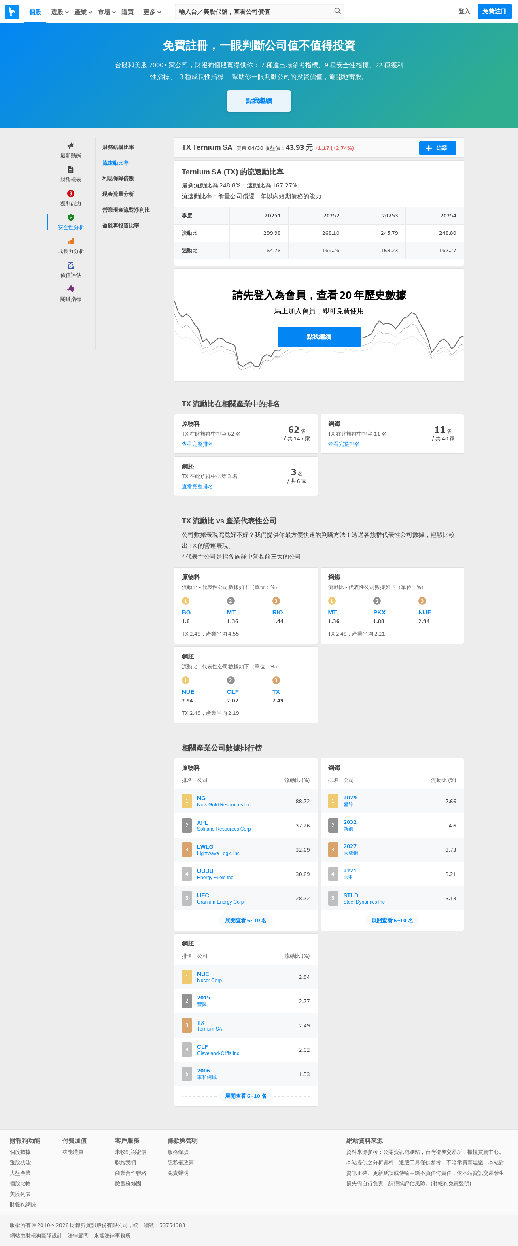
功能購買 (72, 1152)
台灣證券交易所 (443, 1152)
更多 (152, 12)
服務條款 (178, 1152)
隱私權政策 (181, 1162)
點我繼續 (259, 100)
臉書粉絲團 (128, 1183)
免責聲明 (178, 1173)
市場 (107, 12)
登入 (464, 11)
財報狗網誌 (23, 1204)
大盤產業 (20, 1173)
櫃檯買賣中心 (483, 1152)
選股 (60, 12)
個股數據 (20, 1152)
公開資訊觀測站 (401, 1152)
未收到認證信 (130, 1152)
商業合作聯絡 (130, 1173)
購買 (127, 12)
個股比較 (20, 1183)
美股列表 (20, 1194)
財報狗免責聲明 (451, 1183)
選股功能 (20, 1162)
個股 (35, 12)
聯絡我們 (125, 1162)
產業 (83, 12)
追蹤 (436, 148)
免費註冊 (494, 11)
